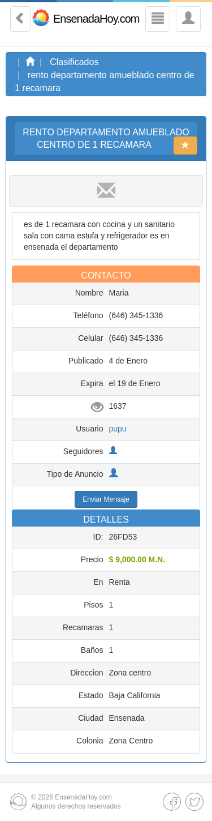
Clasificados (74, 62)
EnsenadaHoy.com (96, 18)
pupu (118, 428)
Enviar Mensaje (106, 499)
